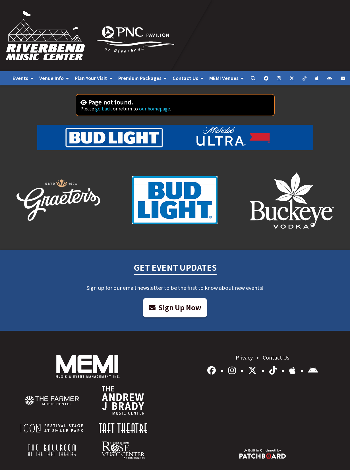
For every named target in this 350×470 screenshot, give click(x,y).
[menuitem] (23, 78)
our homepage (154, 108)
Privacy (245, 357)
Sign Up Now (175, 307)
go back (103, 108)
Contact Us (276, 357)
